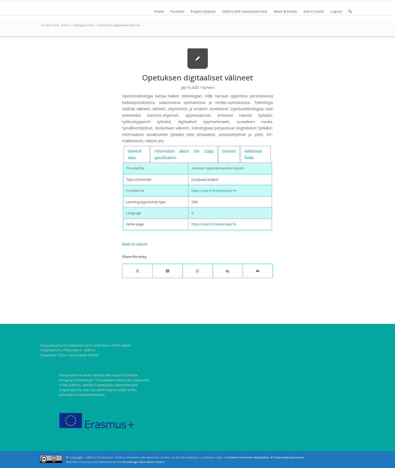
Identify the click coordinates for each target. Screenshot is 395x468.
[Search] (350, 11)
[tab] (137, 154)
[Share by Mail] (258, 271)
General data (134, 154)
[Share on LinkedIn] (228, 271)
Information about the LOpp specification (184, 154)
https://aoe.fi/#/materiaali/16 (213, 190)
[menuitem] (159, 11)
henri (210, 87)
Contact (229, 150)
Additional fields (253, 154)
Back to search (134, 243)
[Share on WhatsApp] (197, 271)
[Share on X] (137, 271)
